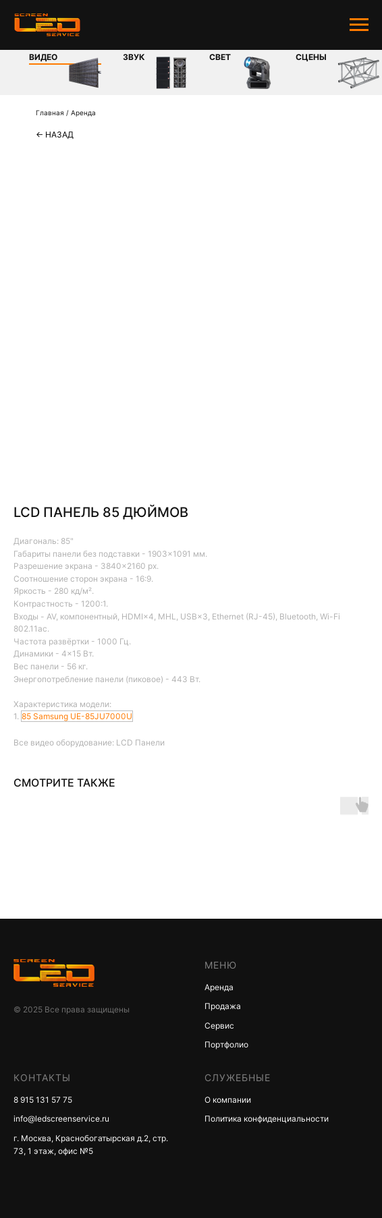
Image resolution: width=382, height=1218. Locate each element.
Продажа (222, 1006)
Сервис (219, 1026)
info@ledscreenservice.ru (61, 1119)
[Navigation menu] (359, 25)
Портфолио (226, 1044)
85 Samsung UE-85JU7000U (77, 716)
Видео (43, 57)
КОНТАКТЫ (42, 1077)
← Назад (55, 134)
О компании (227, 1100)
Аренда (83, 113)
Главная (50, 113)
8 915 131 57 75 (42, 1100)
